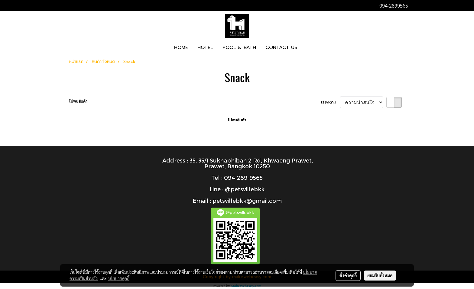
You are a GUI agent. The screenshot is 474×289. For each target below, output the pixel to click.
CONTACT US (281, 47)
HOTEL (205, 47)
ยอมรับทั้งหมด (380, 275)
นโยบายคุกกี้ (118, 278)
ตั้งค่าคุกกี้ (348, 275)
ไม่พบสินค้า (78, 101)
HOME (181, 47)
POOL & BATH (239, 47)
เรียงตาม (330, 102)
